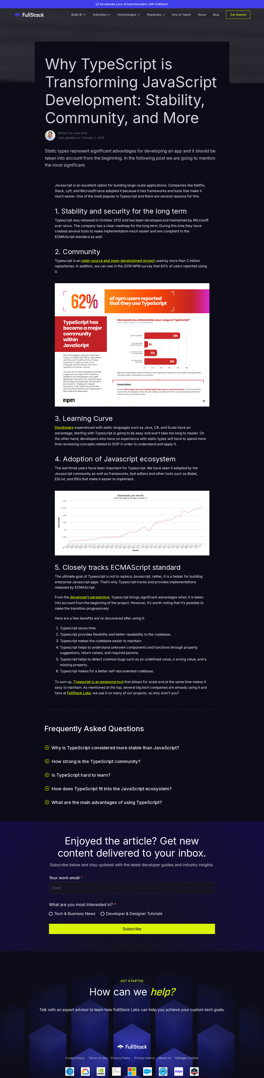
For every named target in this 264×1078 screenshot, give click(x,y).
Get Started (238, 14)
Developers (64, 427)
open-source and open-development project (118, 261)
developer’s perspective (89, 597)
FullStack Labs (79, 693)
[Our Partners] (131, 1071)
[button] (78, 15)
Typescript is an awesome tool (98, 682)
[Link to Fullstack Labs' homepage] (132, 1047)
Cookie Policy (74, 1058)
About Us (164, 1058)
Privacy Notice (144, 1058)
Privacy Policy (120, 1058)
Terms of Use (97, 1058)
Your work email (66, 877)
